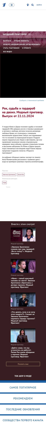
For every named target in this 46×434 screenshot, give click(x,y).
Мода (4, 182)
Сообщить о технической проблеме (31, 100)
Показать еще (23, 364)
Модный (15, 34)
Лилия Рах (21, 174)
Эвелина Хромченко (9, 174)
